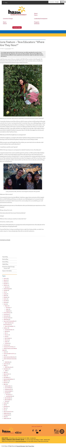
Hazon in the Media (7, 271)
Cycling (5, 293)
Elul (5, 333)
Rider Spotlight (8, 399)
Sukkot (6, 341)
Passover (6, 334)
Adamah (5, 280)
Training (6, 401)
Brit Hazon (6, 283)
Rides (5, 384)
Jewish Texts (6, 363)
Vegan (7, 309)
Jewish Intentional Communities (10, 358)
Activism (5, 278)
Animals (5, 281)
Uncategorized (6, 415)
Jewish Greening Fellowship (9, 357)
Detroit (5, 295)
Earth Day (7, 331)
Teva (13, 48)
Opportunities (6, 374)
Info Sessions (8, 394)
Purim (6, 336)
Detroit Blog (5, 261)
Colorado (5, 290)
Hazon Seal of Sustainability (9, 321)
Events (5, 299)
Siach (5, 404)
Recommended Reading (8, 379)
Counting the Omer (9, 329)
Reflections (6, 380)
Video (5, 416)
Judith (6, 370)
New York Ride (7, 397)
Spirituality (6, 406)
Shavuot (6, 340)
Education (6, 297)
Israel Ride (7, 392)
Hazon (2, 48)
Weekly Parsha (6, 418)
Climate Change (7, 288)
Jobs (27, 446)
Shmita (5, 403)
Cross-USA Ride (8, 387)
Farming (5, 302)
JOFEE (5, 365)
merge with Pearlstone (21, 441)
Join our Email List (37, 426)
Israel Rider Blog (9, 396)
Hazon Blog (5, 256)
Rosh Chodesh (7, 338)
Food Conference (7, 312)
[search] (54, 2)
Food (5, 304)
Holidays (5, 328)
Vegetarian (8, 310)
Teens (5, 408)
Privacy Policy (31, 446)
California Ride (8, 386)
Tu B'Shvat (7, 343)
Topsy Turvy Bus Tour (8, 411)
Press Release (6, 377)
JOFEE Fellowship (8, 367)
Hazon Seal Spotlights (9, 326)
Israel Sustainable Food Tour (9, 353)
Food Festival (6, 314)
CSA (4, 292)
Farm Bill (5, 300)
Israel (5, 351)
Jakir (4, 355)
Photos (5, 375)
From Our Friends (7, 317)
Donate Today (17, 27)
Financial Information (20, 446)
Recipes (6, 305)
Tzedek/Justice (6, 413)
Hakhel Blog (5, 264)
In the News (6, 345)
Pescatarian (8, 307)
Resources (6, 382)
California (5, 285)
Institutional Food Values (9, 346)
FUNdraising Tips (8, 389)
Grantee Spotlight (8, 391)
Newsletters (6, 368)
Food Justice (6, 316)
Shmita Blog (5, 259)
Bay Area (6, 287)
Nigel (5, 372)
